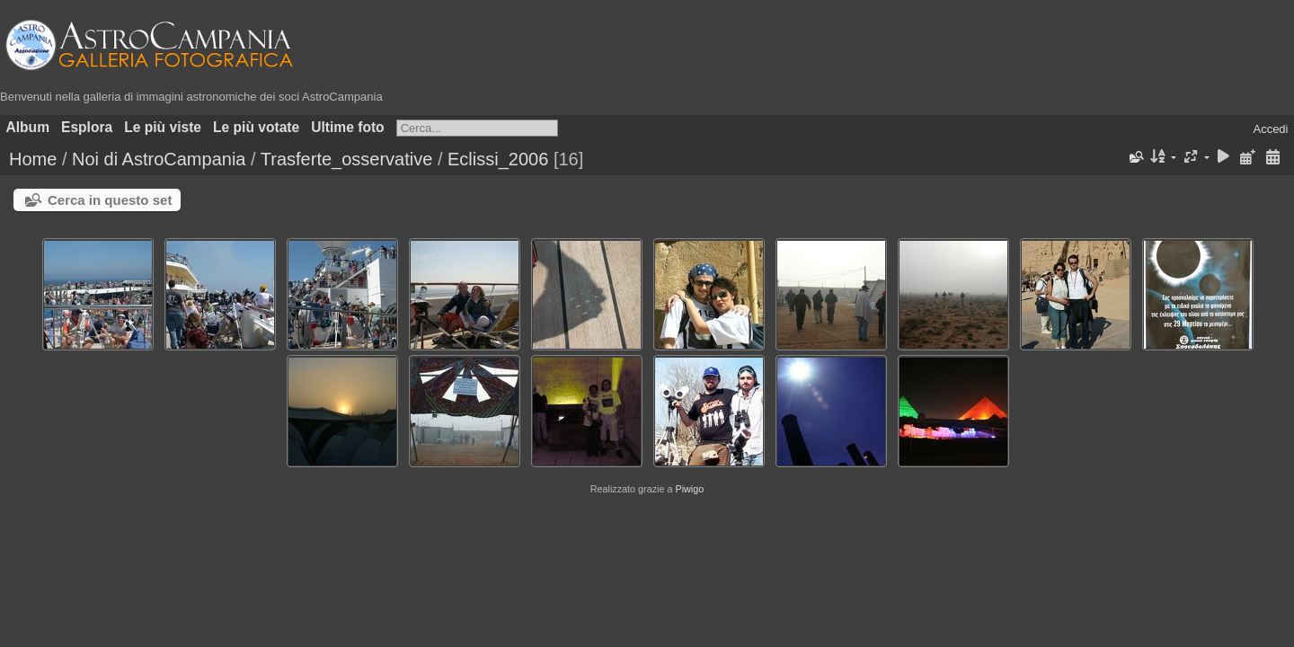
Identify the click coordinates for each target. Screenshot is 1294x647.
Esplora (86, 127)
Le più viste (162, 127)
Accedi (1270, 129)
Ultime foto (347, 127)
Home (33, 159)
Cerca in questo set (110, 200)
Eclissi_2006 (498, 159)
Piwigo (689, 488)
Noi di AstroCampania (158, 159)
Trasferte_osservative (347, 159)
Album (28, 127)
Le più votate (256, 127)
